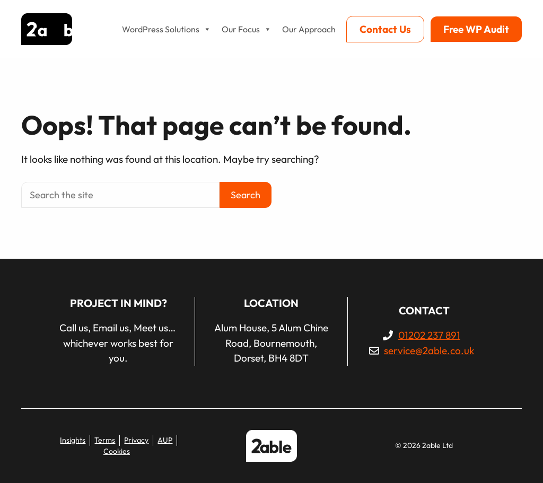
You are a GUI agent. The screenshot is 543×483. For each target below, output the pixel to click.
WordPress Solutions (166, 29)
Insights (72, 440)
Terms (104, 440)
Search (245, 195)
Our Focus (247, 29)
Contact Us (385, 29)
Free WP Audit (476, 29)
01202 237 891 (429, 335)
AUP (164, 440)
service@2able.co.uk (429, 350)
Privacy (136, 440)
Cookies (116, 451)
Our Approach (309, 29)
